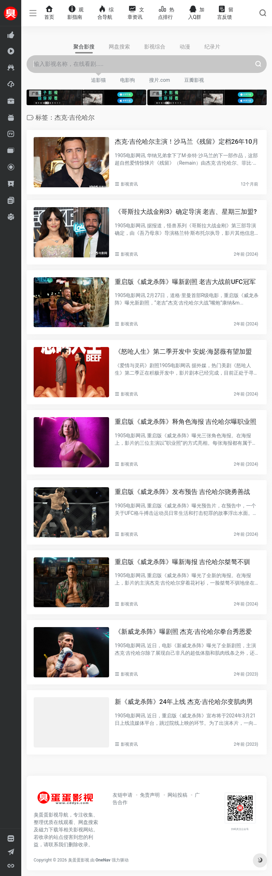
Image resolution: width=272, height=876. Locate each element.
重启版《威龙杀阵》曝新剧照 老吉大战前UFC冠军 (185, 281)
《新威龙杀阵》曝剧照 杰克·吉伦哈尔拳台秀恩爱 (183, 631)
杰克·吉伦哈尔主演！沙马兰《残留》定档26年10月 (187, 141)
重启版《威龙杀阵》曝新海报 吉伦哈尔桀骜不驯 (182, 561)
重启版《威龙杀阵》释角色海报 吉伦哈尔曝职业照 (185, 421)
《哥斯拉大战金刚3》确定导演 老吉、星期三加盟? (186, 211)
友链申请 (122, 795)
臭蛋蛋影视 (78, 860)
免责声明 (150, 795)
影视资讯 (129, 184)
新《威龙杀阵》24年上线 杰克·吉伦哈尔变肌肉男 (184, 701)
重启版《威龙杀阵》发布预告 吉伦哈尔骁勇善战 (182, 491)
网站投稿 (177, 795)
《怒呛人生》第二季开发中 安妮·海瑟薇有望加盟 (183, 351)
